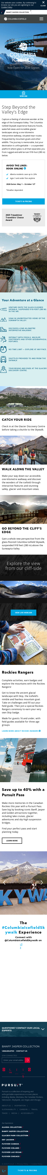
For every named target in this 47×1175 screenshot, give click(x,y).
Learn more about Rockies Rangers (20, 731)
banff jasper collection (15, 1131)
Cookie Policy (6, 7)
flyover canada (10, 1144)
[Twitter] (10, 1069)
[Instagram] (16, 1069)
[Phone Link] (4, 1170)
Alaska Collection (12, 1127)
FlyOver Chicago (11, 1156)
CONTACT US (21, 1051)
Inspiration (20, 1106)
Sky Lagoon (8, 1140)
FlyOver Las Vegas (11, 1152)
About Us (6, 1106)
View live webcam (23, 612)
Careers (24, 1109)
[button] (25, 168)
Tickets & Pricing (23, 201)
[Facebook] (3, 1069)
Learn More (12, 840)
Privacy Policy (22, 1164)
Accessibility (27, 1113)
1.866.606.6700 (8, 1051)
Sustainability (9, 1109)
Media (14, 1113)
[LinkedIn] (29, 1069)
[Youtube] (22, 1069)
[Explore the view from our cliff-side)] (23, 589)
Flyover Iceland (10, 1148)
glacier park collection (15, 1135)
